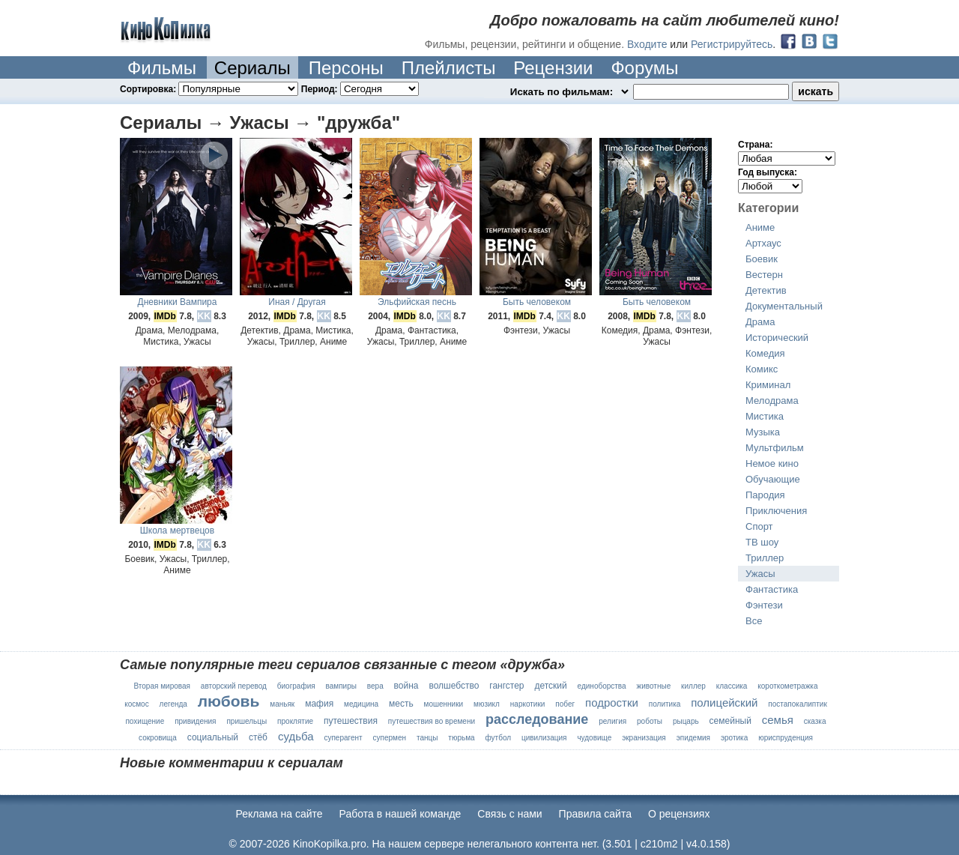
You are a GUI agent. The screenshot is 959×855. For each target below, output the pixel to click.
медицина (361, 704)
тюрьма (461, 738)
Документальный (784, 306)
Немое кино (772, 463)
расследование (536, 719)
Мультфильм (774, 447)
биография (296, 686)
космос (136, 704)
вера (375, 686)
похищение (144, 721)
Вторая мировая (161, 686)
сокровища (158, 738)
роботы (649, 721)
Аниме (760, 227)
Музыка (762, 432)
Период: (360, 89)
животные (654, 686)
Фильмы (161, 68)
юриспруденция (785, 738)
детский (550, 685)
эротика (734, 738)
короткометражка (787, 686)
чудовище (594, 738)
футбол (498, 738)
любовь (229, 701)
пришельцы (246, 721)
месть (401, 703)
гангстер (506, 685)
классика (732, 686)
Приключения (776, 510)
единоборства (602, 686)
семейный (730, 721)
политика (665, 704)
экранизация (644, 738)
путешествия (351, 721)
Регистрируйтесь (731, 44)
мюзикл (487, 704)
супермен (390, 738)
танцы (427, 738)
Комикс (761, 369)
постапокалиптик (797, 704)
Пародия (765, 495)
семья (777, 719)
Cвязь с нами (509, 814)
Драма (760, 321)
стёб (258, 737)
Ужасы (760, 573)
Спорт (759, 526)
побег (565, 704)
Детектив (766, 290)
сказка (815, 721)
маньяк (282, 704)
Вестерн (764, 274)
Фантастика (771, 589)
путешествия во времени (431, 721)
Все (753, 620)
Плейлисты (449, 68)
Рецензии (553, 68)
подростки (611, 702)
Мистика (764, 416)
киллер (693, 686)
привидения (195, 721)
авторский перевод (234, 686)
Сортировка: (210, 89)
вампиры (341, 686)
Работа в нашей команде (400, 814)
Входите (647, 44)
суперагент (343, 738)
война (406, 685)
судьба (296, 736)
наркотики (527, 704)
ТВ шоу (761, 542)
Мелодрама (772, 400)
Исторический (776, 337)
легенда (173, 704)
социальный (212, 737)
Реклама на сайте (279, 814)
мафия (319, 703)
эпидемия (693, 738)
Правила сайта (595, 814)
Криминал (767, 384)
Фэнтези (764, 605)
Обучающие (772, 479)
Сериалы (252, 68)
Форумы (644, 68)
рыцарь (686, 721)
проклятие (295, 721)
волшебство (454, 685)
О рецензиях (679, 814)
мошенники (444, 704)
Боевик (761, 259)
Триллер (764, 558)
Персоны (346, 68)
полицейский (724, 702)
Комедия (765, 353)
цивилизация (544, 738)
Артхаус (763, 243)
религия (612, 721)
